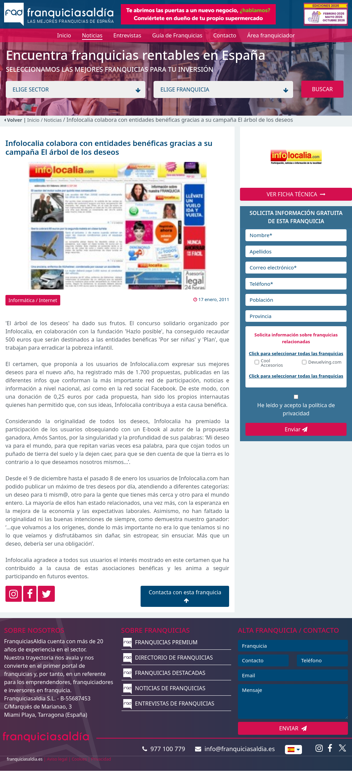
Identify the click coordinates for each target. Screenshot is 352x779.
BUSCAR (322, 89)
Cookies (79, 759)
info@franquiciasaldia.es (235, 749)
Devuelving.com (324, 362)
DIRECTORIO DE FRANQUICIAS (168, 657)
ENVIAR (293, 728)
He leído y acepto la (296, 409)
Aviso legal (57, 759)
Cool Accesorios (272, 363)
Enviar (296, 429)
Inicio (33, 120)
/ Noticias (52, 120)
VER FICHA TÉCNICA (296, 194)
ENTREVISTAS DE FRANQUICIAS (168, 703)
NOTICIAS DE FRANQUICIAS (164, 688)
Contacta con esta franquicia (185, 596)
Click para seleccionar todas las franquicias (296, 353)
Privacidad (101, 759)
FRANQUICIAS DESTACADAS (164, 673)
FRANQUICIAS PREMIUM (160, 642)
